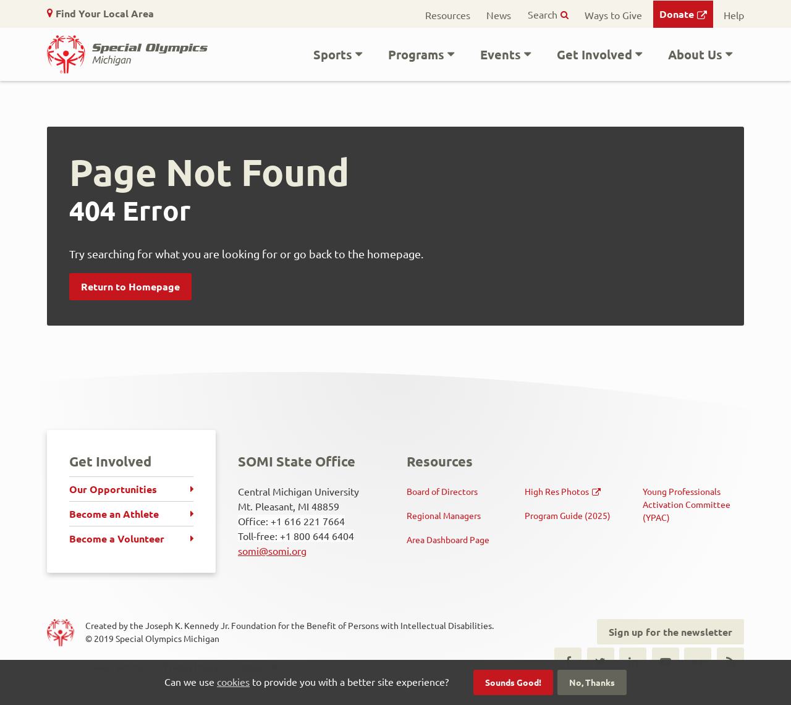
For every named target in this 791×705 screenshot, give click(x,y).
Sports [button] (332, 54)
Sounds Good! (513, 682)
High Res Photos (557, 491)
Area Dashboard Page (448, 539)
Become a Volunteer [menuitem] (116, 538)
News (498, 15)
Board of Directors (442, 491)
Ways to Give (613, 15)
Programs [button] (416, 54)
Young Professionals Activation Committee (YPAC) (686, 504)
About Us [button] (695, 54)
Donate (676, 13)
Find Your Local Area (105, 13)
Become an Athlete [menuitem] (114, 513)
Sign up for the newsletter (670, 631)
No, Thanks (592, 682)
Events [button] (500, 54)
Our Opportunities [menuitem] (113, 489)
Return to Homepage (130, 286)
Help (734, 15)
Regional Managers (444, 515)
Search (542, 14)
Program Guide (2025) (568, 515)
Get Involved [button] (594, 54)
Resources (447, 15)
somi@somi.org (272, 550)
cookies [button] (233, 681)
